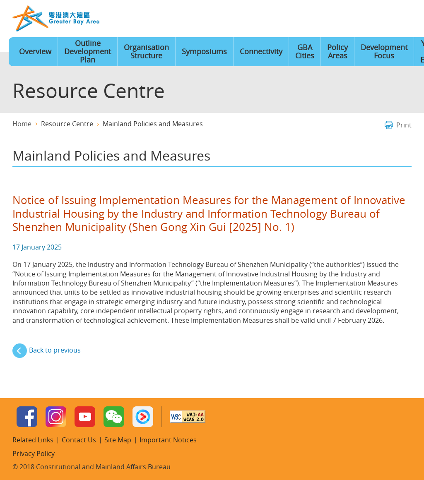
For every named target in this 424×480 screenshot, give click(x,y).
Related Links (32, 439)
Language (301, 19)
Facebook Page (27, 416)
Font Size (326, 19)
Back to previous (55, 350)
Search (402, 19)
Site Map (351, 19)
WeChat (114, 416)
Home (275, 19)
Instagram (56, 416)
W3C (187, 416)
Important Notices (168, 439)
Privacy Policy (33, 453)
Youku (142, 416)
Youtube (85, 416)
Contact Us (376, 19)
